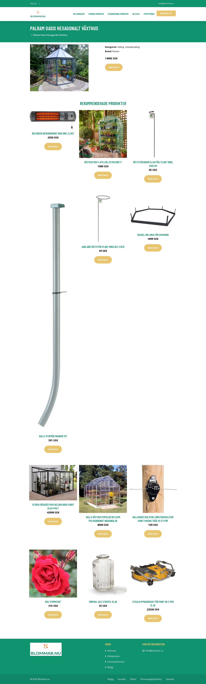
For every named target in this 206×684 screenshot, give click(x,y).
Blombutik (166, 13)
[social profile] (39, 3)
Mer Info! (114, 67)
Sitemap (170, 679)
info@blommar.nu (166, 3)
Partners (149, 14)
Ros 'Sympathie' (53, 601)
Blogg (136, 14)
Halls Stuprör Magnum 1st (53, 436)
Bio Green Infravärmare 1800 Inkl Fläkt (53, 133)
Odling (121, 47)
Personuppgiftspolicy (151, 679)
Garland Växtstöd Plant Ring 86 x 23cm (103, 246)
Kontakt (122, 679)
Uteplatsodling (132, 47)
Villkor (133, 679)
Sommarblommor (118, 14)
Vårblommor (96, 14)
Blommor (78, 14)
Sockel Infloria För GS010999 (153, 234)
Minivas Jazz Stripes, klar (103, 601)
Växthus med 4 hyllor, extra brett (103, 162)
